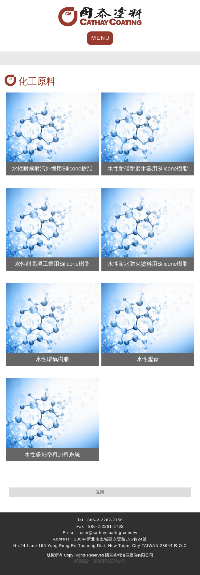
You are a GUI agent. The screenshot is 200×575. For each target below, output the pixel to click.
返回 (100, 492)
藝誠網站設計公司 (110, 561)
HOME (100, 17)
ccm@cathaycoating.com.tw (108, 532)
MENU (100, 38)
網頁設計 (82, 561)
